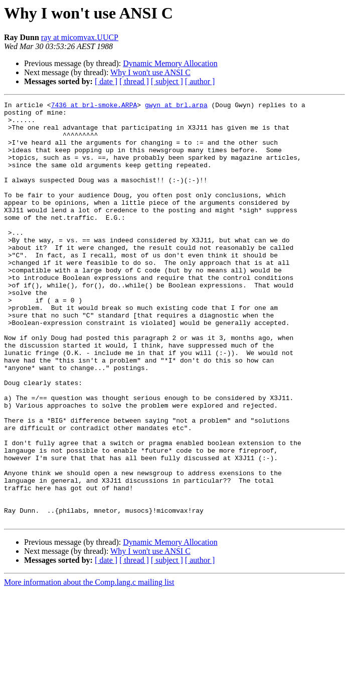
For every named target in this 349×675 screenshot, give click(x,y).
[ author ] (200, 81)
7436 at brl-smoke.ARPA (94, 106)
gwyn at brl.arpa (176, 106)
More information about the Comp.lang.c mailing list (89, 666)
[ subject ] (167, 81)
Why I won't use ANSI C (150, 72)
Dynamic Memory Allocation (170, 63)
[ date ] (106, 81)
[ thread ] (134, 81)
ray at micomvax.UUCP (79, 37)
